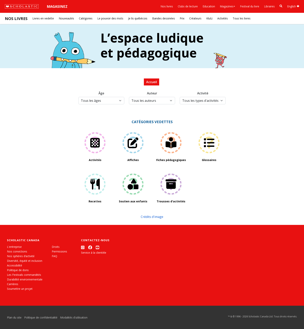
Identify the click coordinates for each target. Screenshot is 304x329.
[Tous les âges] (101, 100)
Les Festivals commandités (24, 275)
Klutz (209, 18)
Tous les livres (241, 18)
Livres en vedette (43, 18)
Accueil (151, 82)
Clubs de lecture (188, 6)
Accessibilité (14, 265)
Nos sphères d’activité (21, 256)
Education (209, 6)
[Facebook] (90, 247)
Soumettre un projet (20, 289)
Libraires (269, 6)
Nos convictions (17, 251)
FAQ (54, 256)
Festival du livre (249, 6)
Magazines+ (227, 6)
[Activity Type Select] (203, 100)
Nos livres (167, 6)
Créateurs (195, 18)
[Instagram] (83, 247)
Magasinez (57, 6)
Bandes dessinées (163, 18)
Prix (182, 18)
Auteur (152, 93)
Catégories (85, 18)
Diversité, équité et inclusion (24, 261)
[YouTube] (97, 247)
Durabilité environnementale (24, 279)
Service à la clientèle (93, 252)
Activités (222, 18)
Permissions (59, 251)
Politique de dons (18, 270)
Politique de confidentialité (40, 317)
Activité (202, 93)
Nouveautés (66, 18)
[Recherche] (281, 6)
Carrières (12, 284)
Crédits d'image (152, 217)
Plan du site (14, 317)
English (293, 6)
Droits (56, 247)
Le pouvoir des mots (110, 18)
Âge (101, 93)
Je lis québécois (137, 18)
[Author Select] (152, 100)
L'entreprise (14, 247)
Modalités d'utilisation (73, 317)
